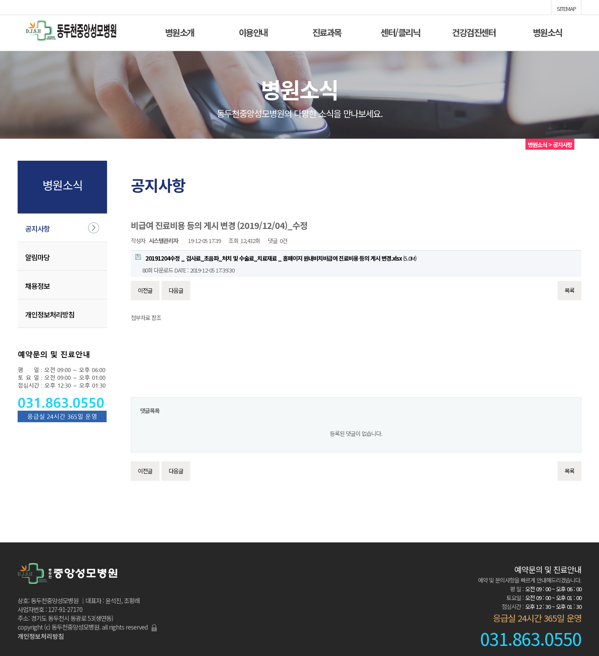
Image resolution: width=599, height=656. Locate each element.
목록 (569, 290)
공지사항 (37, 228)
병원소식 (547, 31)
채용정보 (37, 285)
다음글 (176, 290)
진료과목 (326, 31)
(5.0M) (275, 258)
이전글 (145, 290)
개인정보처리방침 (49, 314)
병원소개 (179, 31)
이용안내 (253, 31)
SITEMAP (566, 7)
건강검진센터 (473, 31)
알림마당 (37, 257)
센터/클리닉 (400, 31)
